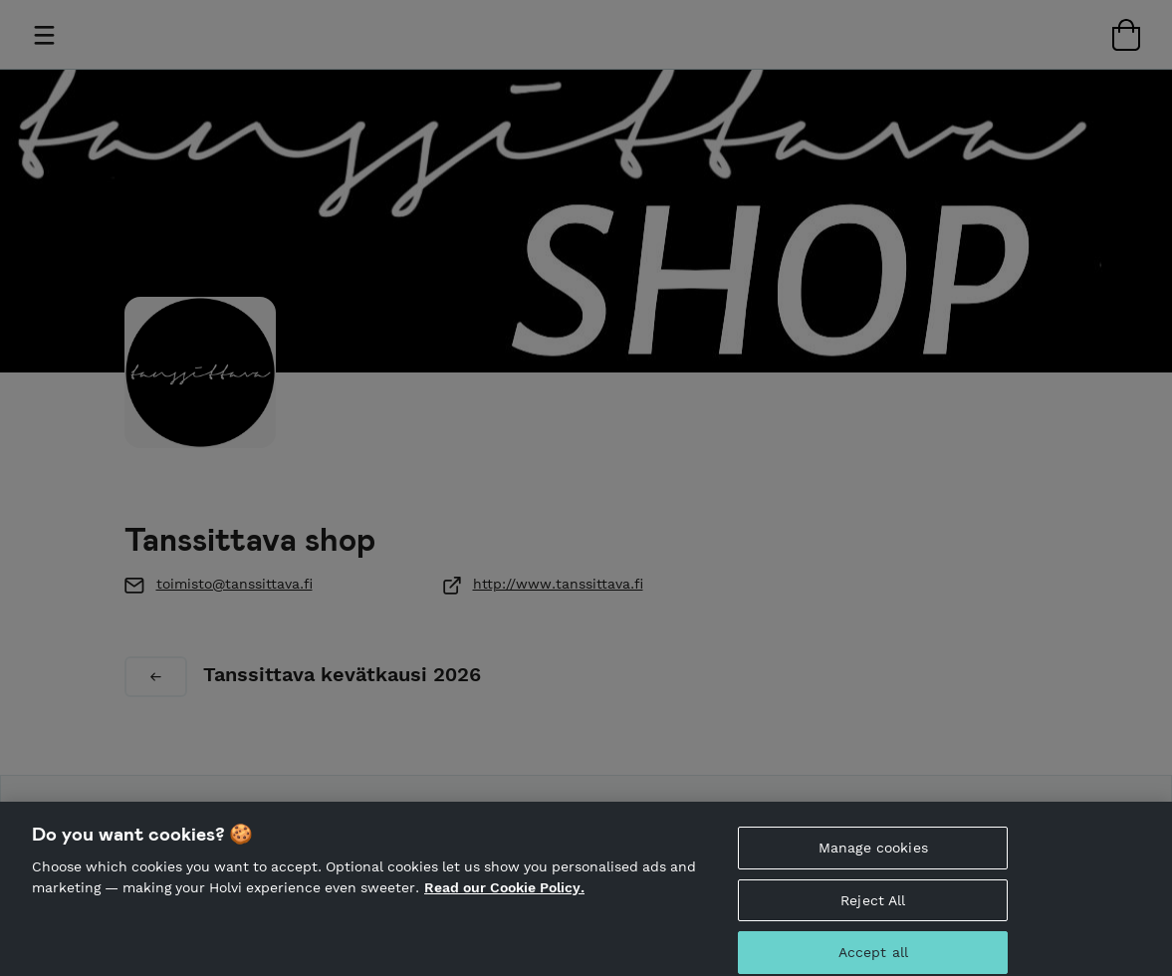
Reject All (872, 909)
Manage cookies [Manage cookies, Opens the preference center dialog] (873, 856)
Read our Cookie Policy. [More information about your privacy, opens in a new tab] (504, 897)
